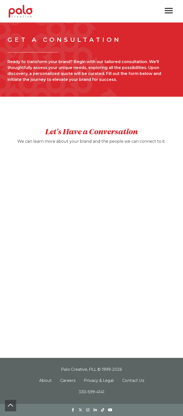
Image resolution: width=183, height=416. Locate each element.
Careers (68, 380)
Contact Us (133, 380)
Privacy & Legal (99, 380)
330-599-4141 (91, 392)
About (46, 380)
